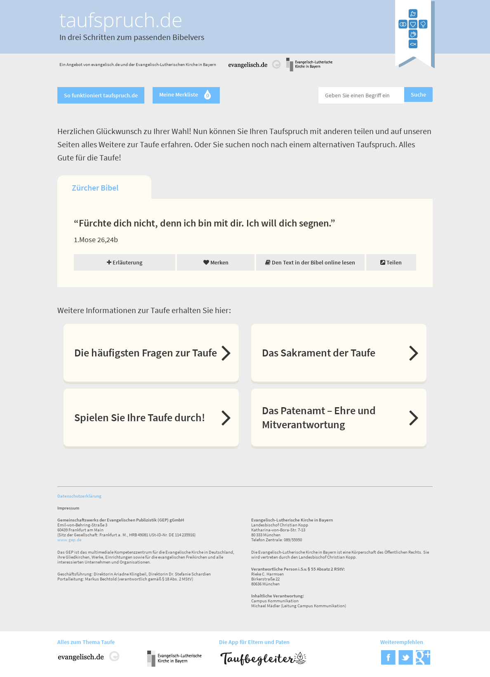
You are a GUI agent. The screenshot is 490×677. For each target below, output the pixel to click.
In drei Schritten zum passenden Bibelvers (131, 37)
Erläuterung (124, 262)
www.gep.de (69, 540)
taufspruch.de (120, 19)
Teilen (391, 262)
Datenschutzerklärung (79, 496)
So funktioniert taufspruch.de (101, 95)
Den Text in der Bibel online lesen (310, 262)
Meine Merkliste (186, 95)
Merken (216, 262)
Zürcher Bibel (95, 187)
